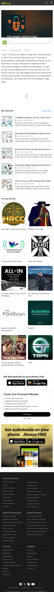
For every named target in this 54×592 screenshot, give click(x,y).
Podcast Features (8, 479)
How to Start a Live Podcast (35, 516)
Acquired (31, 325)
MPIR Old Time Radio (35, 226)
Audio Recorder (7, 497)
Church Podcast (32, 498)
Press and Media (32, 556)
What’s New (6, 550)
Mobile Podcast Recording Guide (37, 526)
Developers (6, 572)
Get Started (27, 411)
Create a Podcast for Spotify (35, 492)
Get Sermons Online (33, 501)
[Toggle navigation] (51, 3)
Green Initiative (31, 559)
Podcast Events (7, 556)
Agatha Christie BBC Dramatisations (8, 326)
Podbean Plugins (8, 538)
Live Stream (6, 494)
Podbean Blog (31, 550)
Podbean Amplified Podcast (11, 562)
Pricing (5, 482)
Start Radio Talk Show (34, 489)
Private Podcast (7, 488)
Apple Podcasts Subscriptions (12, 519)
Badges (5, 565)
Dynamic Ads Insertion (10, 516)
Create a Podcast (32, 479)
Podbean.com (41, 588)
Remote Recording (8, 500)
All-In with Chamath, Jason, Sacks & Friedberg (13, 292)
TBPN (30, 360)
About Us (30, 547)
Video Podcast (31, 482)
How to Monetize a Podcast (35, 519)
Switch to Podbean (8, 535)
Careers (29, 553)
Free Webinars (7, 553)
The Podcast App (8, 491)
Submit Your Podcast (9, 532)
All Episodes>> (48, 108)
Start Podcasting (32, 486)
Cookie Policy (26, 585)
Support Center (7, 547)
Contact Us (30, 565)
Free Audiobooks (32, 504)
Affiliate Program (32, 562)
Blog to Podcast (7, 526)
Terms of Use (37, 585)
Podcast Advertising (9, 513)
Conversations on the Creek (11, 258)
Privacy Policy (14, 585)
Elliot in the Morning (35, 258)
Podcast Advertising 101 (34, 532)
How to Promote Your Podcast (36, 522)
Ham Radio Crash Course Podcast (13, 226)
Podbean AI (6, 503)
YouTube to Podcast (9, 529)
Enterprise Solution (8, 485)
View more (22, 79)
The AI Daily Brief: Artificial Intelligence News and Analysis (12, 361)
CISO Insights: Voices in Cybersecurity (23, 36)
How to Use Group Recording (36, 529)
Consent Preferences (13, 588)
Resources (6, 569)
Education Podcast (33, 495)
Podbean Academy (8, 559)
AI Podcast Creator (8, 522)
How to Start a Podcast (34, 513)
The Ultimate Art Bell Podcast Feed (40, 291)
